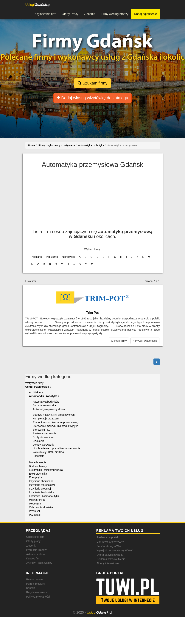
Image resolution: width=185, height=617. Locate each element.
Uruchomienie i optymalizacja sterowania (56, 448)
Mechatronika (37, 499)
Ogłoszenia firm (45, 14)
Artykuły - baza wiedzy (39, 562)
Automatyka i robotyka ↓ (44, 396)
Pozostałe (38, 455)
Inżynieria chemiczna (41, 481)
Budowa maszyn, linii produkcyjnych (54, 414)
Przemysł (34, 511)
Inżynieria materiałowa (42, 484)
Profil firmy (119, 340)
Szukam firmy (92, 83)
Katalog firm (33, 558)
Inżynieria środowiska (41, 492)
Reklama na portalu (108, 537)
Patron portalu (34, 579)
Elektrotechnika (38, 473)
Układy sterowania (43, 444)
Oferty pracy (33, 541)
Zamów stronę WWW (109, 546)
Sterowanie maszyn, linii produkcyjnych (55, 425)
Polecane (36, 256)
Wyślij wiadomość (145, 340)
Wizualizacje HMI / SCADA (48, 452)
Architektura (36, 392)
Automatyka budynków (46, 401)
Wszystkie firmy (34, 382)
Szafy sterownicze (43, 437)
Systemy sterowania (44, 433)
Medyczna (35, 503)
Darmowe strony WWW (110, 541)
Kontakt (30, 588)
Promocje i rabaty (36, 549)
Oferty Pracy (70, 14)
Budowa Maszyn (38, 466)
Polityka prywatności (38, 596)
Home (31, 145)
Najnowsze (68, 256)
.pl (38, 5)
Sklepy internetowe (108, 563)
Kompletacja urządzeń (46, 418)
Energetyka (35, 477)
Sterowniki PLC (42, 429)
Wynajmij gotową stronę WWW (115, 550)
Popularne (52, 256)
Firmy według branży (114, 14)
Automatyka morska (44, 405)
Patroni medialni (35, 583)
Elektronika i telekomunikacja (46, 469)
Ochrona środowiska (41, 507)
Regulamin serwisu (37, 592)
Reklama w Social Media (111, 559)
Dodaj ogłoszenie (145, 14)
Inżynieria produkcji (40, 488)
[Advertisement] (92, 201)
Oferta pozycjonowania (110, 554)
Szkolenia (38, 440)
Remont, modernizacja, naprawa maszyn (56, 422)
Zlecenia (89, 14)
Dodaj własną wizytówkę (92, 98)
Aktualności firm (35, 554)
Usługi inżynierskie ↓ (38, 386)
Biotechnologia (37, 462)
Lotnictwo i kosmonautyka (44, 496)
